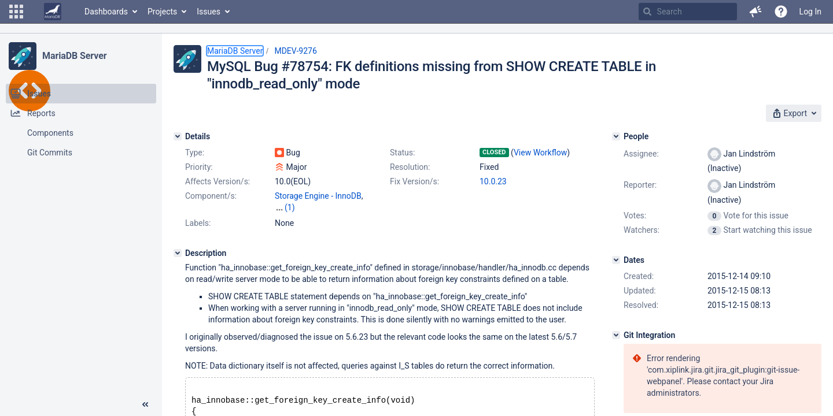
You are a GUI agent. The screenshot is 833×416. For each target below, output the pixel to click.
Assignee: (641, 153)
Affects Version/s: (217, 181)
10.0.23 (493, 181)
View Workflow (540, 152)
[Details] (178, 136)
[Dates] (616, 260)
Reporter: (640, 185)
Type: (194, 152)
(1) (290, 207)
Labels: (198, 223)
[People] (616, 136)
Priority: (199, 167)
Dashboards (106, 11)
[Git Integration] (616, 335)
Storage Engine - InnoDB (318, 195)
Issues (208, 11)
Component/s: (211, 195)
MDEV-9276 (295, 50)
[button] (16, 11)
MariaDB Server (74, 55)
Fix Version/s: (414, 181)
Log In (810, 11)
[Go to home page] (52, 11)
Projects (162, 11)
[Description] (178, 253)
